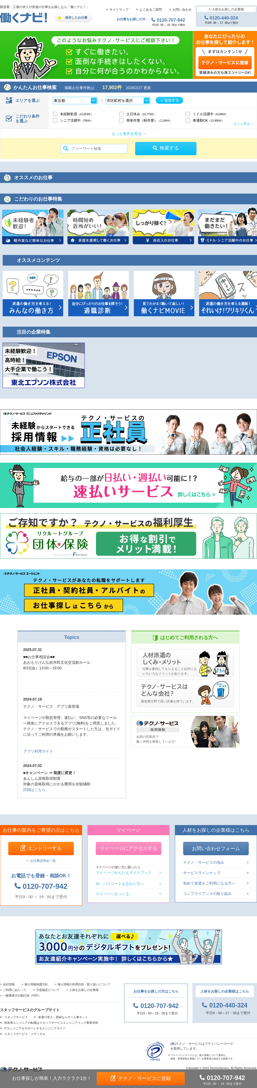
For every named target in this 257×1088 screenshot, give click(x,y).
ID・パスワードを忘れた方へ (120, 884)
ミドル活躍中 (210, 114)
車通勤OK (208, 120)
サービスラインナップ (201, 873)
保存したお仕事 (76, 17)
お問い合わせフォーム (216, 848)
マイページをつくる (112, 894)
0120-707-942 (171, 20)
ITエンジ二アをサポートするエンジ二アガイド (35, 1028)
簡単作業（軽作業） (149, 120)
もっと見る (242, 124)
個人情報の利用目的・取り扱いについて (84, 984)
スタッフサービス (16, 1017)
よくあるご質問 (150, 9)
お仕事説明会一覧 (43, 861)
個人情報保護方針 (36, 984)
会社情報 (9, 984)
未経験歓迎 (77, 114)
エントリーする (45, 848)
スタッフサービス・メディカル (24, 1033)
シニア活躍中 (76, 120)
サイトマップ (118, 9)
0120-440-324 (224, 17)
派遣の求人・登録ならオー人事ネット (63, 1017)
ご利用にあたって (14, 989)
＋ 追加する (169, 100)
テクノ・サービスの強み (203, 863)
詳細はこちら (34, 789)
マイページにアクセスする (128, 848)
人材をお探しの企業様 (228, 9)
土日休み (141, 114)
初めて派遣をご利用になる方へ (209, 883)
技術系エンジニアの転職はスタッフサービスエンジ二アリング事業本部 (51, 1022)
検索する (169, 148)
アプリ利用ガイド (38, 751)
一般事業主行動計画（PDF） (22, 995)
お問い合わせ (182, 9)
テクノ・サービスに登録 (144, 1078)
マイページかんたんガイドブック (124, 870)
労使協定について (48, 989)
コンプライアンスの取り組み (207, 893)
